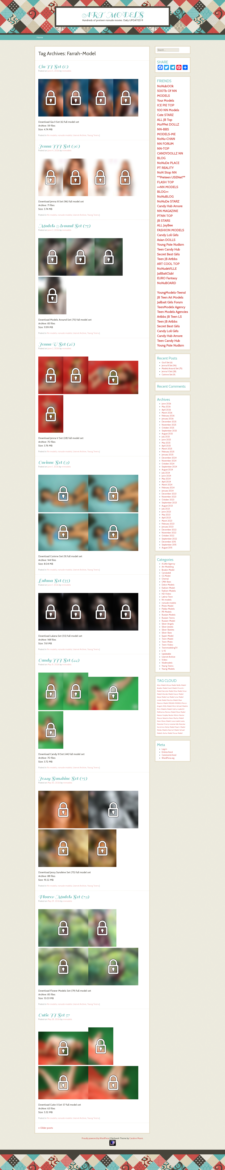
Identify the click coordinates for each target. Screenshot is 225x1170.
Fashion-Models (169, 591)
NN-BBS (163, 129)
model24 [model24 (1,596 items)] (180, 709)
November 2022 (169, 533)
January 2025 (167, 454)
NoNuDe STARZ (168, 201)
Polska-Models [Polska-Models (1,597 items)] (162, 730)
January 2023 (167, 527)
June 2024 (166, 476)
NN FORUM (165, 144)
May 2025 (166, 443)
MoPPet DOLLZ (168, 124)
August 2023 (167, 506)
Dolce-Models (168, 585)
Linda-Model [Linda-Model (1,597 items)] (162, 700)
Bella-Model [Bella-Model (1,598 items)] (181, 685)
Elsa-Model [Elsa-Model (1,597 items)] (178, 691)
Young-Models (168, 669)
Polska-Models (168, 609)
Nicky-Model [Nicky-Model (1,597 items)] (170, 727)
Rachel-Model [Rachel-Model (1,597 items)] (173, 730)
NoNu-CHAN (166, 139)
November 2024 (169, 461)
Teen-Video (167, 645)
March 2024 (167, 485)
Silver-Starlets (168, 630)
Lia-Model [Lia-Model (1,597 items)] (170, 697)
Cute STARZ (165, 115)
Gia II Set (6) (53, 66)
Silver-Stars (167, 633)
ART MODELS (113, 14)
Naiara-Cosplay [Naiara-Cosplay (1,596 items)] (162, 715)
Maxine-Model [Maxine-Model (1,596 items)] (162, 703)
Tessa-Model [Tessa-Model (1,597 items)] (177, 733)
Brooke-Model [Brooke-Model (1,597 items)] (162, 688)
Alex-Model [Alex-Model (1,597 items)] (161, 685)
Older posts (45, 1127)
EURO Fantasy (167, 278)
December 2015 (169, 542)
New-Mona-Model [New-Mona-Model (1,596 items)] (164, 721)
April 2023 (166, 518)
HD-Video (166, 594)
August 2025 (167, 434)
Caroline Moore (136, 1138)
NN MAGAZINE (167, 211)
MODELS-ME (166, 134)
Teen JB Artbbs (167, 259)
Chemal (165, 579)
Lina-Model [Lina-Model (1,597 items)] (179, 697)
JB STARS (163, 221)
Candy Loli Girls (167, 235)
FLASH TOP (165, 182)
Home (40, 37)
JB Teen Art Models (170, 297)
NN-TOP (163, 148)
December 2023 (169, 494)
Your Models (165, 100)
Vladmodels (167, 663)
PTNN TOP (164, 216)
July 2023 (166, 509)
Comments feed (169, 755)
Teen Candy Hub (168, 249)
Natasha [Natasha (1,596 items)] (165, 718)
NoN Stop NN (167, 172)
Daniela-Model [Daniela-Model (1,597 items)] (167, 691)
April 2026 (166, 410)
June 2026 (166, 404)
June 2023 (166, 512)
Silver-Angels (168, 624)
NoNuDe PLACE (168, 163)
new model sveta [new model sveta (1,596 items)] (178, 721)
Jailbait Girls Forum (170, 302)
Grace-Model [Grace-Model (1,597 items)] (178, 694)
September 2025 (169, 431)
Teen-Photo (167, 642)
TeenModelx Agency (171, 307)
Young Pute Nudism (170, 244)
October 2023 (168, 500)
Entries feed (167, 752)
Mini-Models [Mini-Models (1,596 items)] (162, 709)
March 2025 (167, 449)
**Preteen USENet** (171, 177)
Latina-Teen (167, 597)
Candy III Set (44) (58, 660)
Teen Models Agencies (172, 312)
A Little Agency (168, 564)
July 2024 (166, 473)
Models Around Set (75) (64, 226)
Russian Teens (168, 618)
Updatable (166, 654)
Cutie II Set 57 (54, 1015)
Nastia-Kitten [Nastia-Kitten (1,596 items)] (173, 715)
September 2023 (169, 502)
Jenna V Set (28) (56, 344)
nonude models (65, 135)
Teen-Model (167, 639)
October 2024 (168, 464)
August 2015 (167, 548)
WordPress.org (168, 758)
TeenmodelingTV (170, 648)
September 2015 (169, 545)
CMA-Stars (166, 582)
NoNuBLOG (165, 196)
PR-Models (166, 612)
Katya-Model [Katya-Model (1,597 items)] (161, 697)
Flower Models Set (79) (63, 897)
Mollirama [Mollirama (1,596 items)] (161, 712)
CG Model (166, 576)
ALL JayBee (165, 225)
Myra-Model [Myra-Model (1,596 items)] (180, 712)
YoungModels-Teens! (171, 292)
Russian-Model (168, 621)
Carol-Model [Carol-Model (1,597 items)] (172, 688)
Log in (164, 749)
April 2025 (166, 446)
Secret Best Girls (168, 254)
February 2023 (168, 524)
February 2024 (168, 487)
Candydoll (166, 573)
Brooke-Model (168, 570)
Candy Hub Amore (169, 206)
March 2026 (167, 413)
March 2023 (167, 521)
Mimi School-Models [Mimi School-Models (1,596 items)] (180, 706)
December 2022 (169, 530)
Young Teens (93, 135)
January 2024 (168, 491)
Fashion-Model (168, 588)
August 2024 (167, 470)
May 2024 (166, 479)
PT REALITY (165, 168)
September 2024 (169, 467)
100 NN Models (168, 110)
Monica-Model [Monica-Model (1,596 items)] (170, 712)
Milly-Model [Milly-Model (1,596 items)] (167, 706)
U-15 (164, 651)
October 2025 (168, 428)
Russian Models (168, 615)
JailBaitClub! (165, 273)
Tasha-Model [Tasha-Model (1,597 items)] (167, 733)
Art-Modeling (168, 567)
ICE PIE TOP (165, 105)
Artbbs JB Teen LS (169, 317)
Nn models (52, 135)
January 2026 (168, 419)
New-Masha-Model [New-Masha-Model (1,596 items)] (176, 718)
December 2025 (169, 421)
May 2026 (166, 406)
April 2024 (166, 482)
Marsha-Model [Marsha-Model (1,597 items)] (172, 700)
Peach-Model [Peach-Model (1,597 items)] (180, 727)
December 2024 (169, 458)
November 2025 (169, 425)
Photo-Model (167, 606)
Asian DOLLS (166, 240)
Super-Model (167, 636)
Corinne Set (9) (53, 462)
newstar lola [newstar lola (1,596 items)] (173, 724)
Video (164, 660)
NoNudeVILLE (167, 269)
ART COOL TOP (168, 264)
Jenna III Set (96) (59, 146)
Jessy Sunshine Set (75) (62, 778)
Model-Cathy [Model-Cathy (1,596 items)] (172, 709)
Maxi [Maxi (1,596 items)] (180, 700)
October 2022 (168, 535)
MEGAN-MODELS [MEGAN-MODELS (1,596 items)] (175, 703)
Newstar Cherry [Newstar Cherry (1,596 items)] (163, 724)
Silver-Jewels (167, 627)
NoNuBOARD (166, 283)
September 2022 (169, 539)
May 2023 (166, 515)
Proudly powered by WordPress (95, 1138)
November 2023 (169, 497)
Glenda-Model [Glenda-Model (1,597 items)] (167, 694)
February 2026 (168, 416)
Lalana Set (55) (54, 580)
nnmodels (66, 71)
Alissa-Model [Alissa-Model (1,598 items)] (171, 685)
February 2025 (168, 452)
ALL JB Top (164, 120)
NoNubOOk (165, 86)
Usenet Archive (79, 135)
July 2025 (166, 437)
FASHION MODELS (170, 230)
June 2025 (166, 439)
